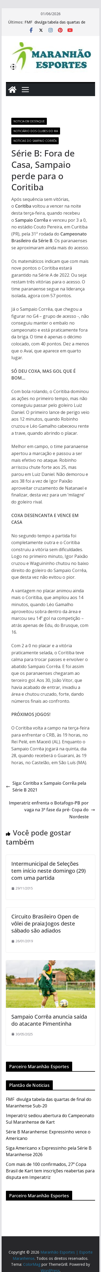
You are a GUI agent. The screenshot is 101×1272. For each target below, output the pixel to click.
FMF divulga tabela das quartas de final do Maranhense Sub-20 (55, 24)
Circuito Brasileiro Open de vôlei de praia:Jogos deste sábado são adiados (45, 923)
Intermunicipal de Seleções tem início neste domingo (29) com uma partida (48, 870)
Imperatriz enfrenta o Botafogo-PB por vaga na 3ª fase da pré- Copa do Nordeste (52, 810)
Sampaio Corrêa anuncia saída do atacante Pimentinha (49, 1020)
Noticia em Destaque (29, 121)
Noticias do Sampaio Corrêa (35, 141)
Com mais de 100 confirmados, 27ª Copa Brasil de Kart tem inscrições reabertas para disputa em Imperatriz (50, 1170)
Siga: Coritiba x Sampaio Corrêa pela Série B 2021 (46, 786)
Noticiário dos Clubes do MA (35, 131)
